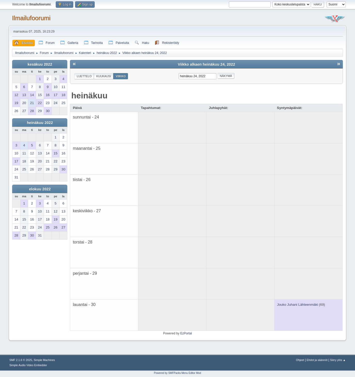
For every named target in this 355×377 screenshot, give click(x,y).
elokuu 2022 (40, 189)
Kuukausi (103, 76)
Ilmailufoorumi (31, 17)
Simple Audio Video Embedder (28, 365)
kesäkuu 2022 (40, 64)
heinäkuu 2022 (40, 123)
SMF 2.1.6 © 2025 (20, 360)
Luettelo (84, 76)
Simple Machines (44, 360)
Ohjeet (300, 360)
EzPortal (186, 333)
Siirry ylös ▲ (337, 360)
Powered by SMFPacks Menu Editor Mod (177, 373)
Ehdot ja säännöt (317, 360)
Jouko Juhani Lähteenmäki (297, 305)
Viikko (121, 76)
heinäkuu (89, 95)
